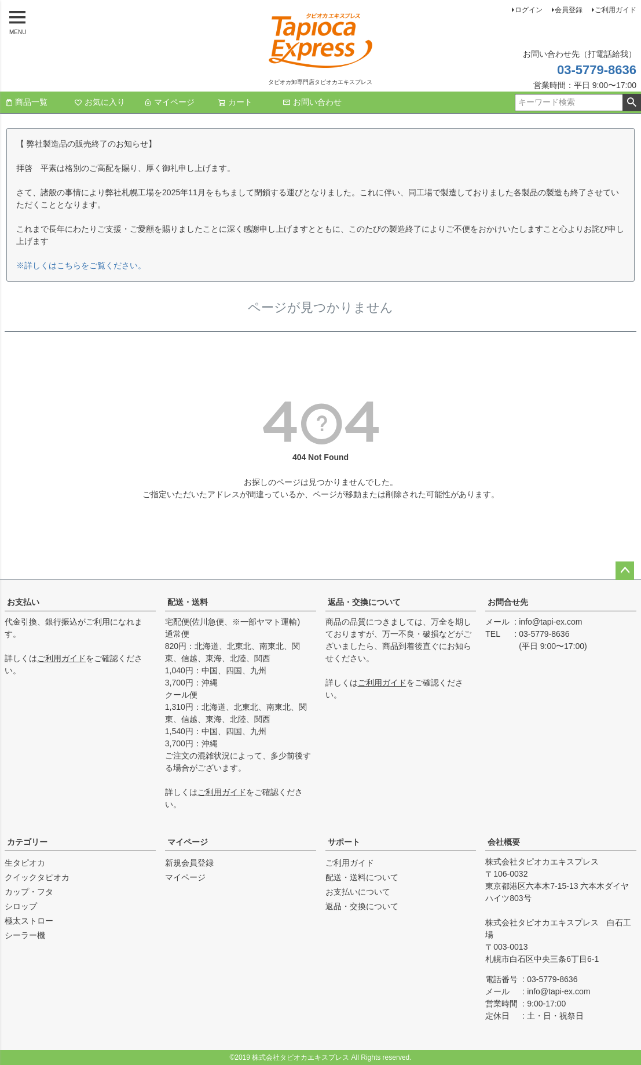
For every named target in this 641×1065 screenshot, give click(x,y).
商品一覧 (26, 102)
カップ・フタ (29, 891)
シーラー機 (25, 935)
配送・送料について (361, 877)
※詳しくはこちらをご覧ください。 (81, 265)
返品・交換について (364, 602)
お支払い (23, 602)
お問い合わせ (312, 102)
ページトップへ (625, 570)
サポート (344, 842)
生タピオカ (25, 862)
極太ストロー (29, 920)
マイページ (169, 102)
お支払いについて (357, 891)
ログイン (529, 10)
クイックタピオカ (37, 877)
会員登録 (569, 10)
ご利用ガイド (615, 10)
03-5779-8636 (596, 70)
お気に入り (99, 102)
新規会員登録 (189, 862)
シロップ (21, 906)
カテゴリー (27, 842)
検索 (631, 102)
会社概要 (504, 842)
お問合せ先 (508, 602)
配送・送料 (187, 602)
